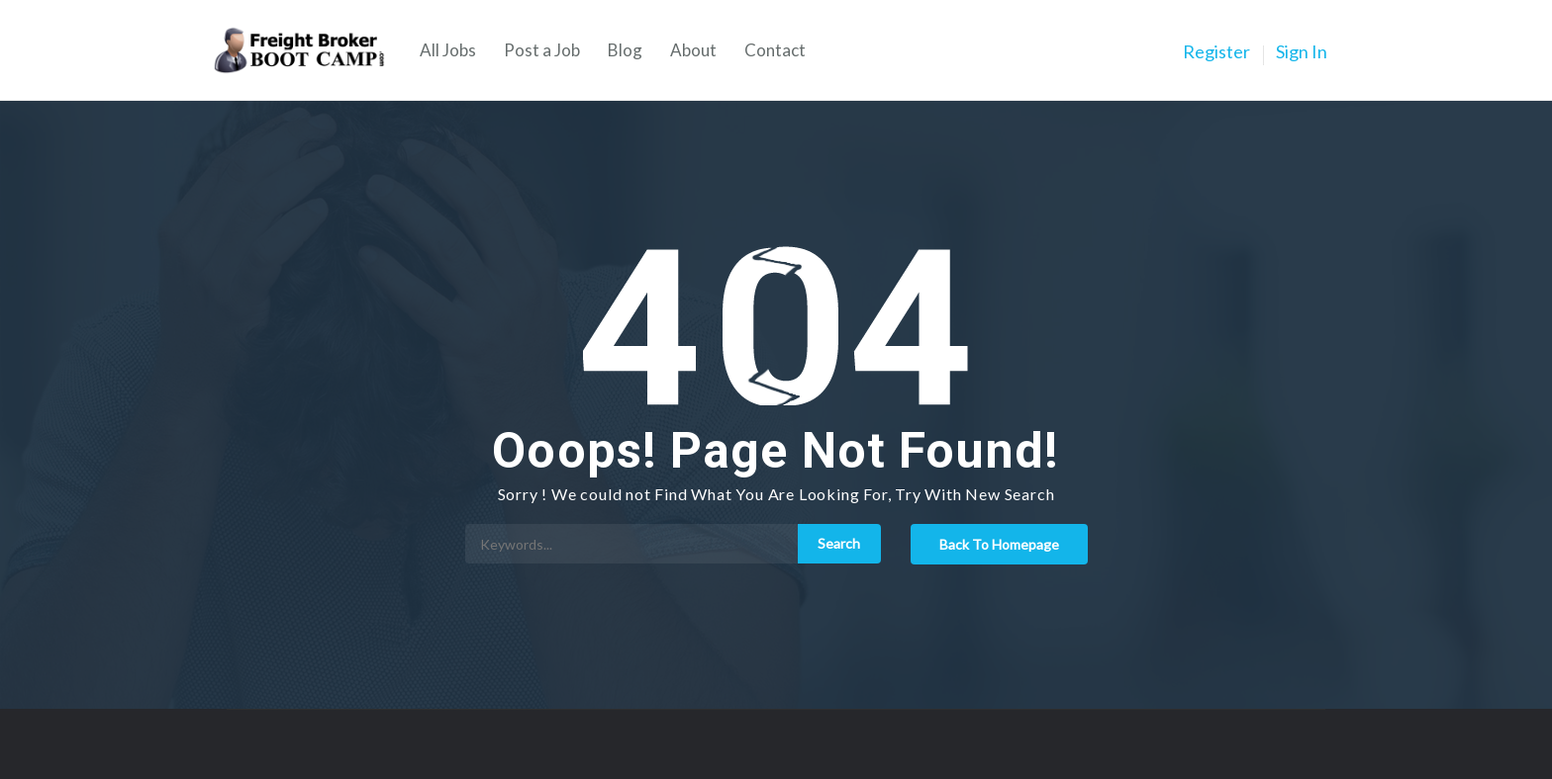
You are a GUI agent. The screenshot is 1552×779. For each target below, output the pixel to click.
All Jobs (448, 50)
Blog (625, 50)
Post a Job (542, 50)
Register (1216, 51)
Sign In (1301, 51)
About (693, 50)
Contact (775, 50)
